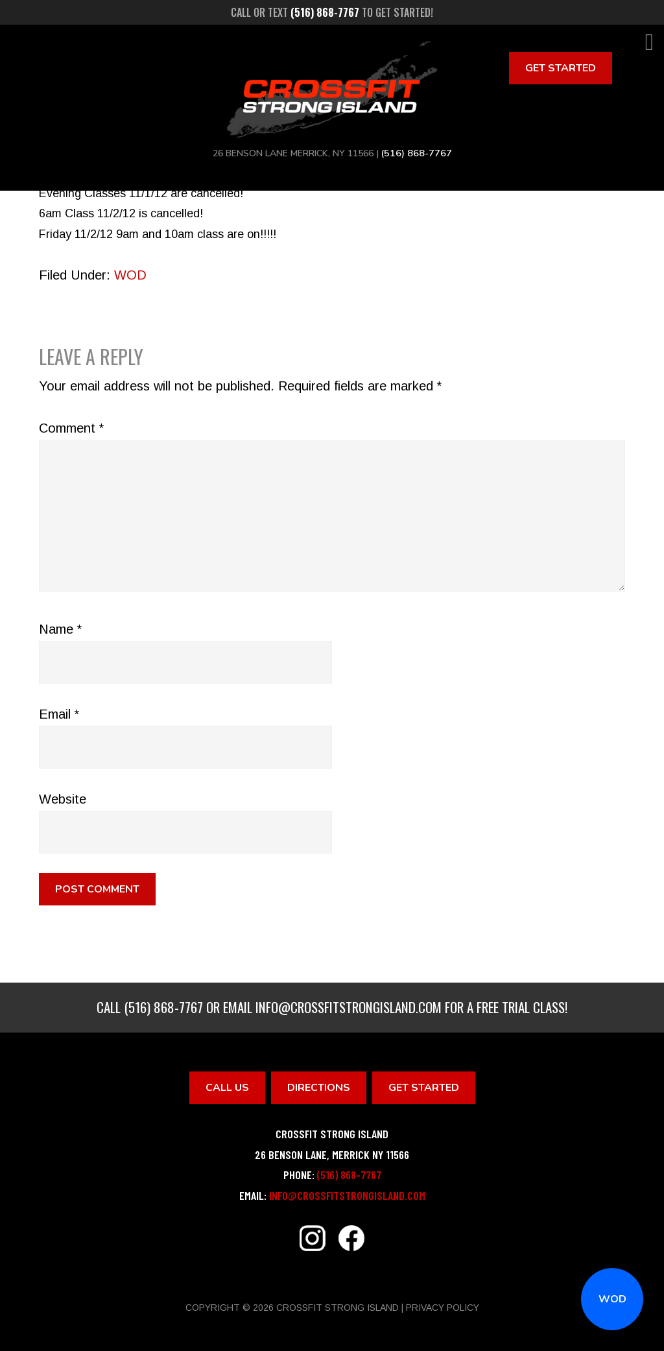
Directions (318, 1088)
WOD (612, 1299)
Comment (71, 428)
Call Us (227, 1088)
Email (59, 714)
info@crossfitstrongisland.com (348, 1007)
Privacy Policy (442, 1307)
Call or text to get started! (332, 12)
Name (60, 629)
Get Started (560, 68)
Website (62, 799)
